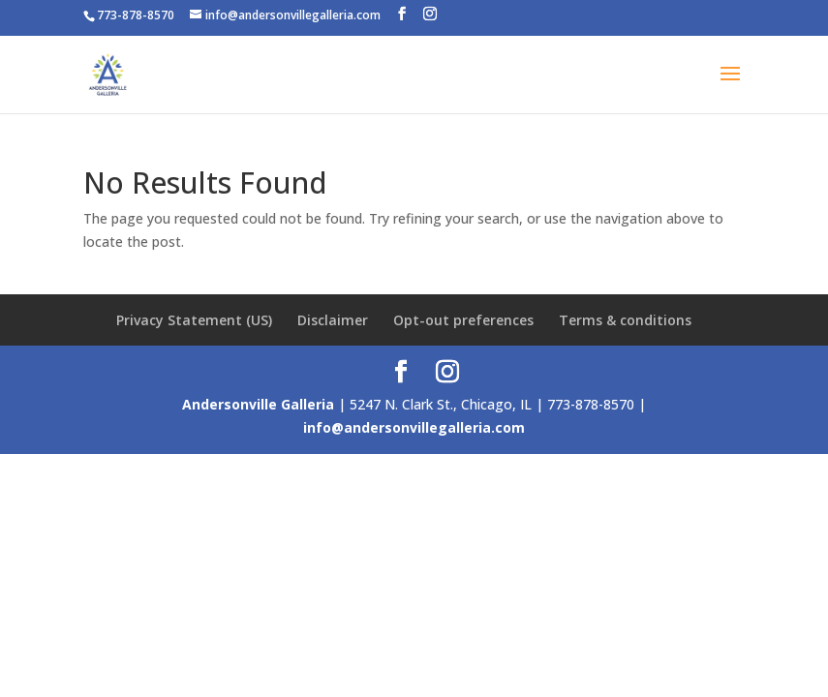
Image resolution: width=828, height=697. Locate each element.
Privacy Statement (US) (194, 320)
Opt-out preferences (463, 320)
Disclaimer (332, 320)
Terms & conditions (625, 320)
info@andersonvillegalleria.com (414, 427)
